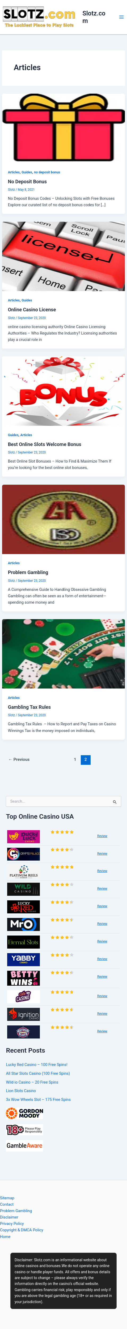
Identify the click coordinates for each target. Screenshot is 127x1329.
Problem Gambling (28, 572)
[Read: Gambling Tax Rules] (63, 653)
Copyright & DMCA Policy (21, 1230)
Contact (7, 1204)
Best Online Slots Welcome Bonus (44, 444)
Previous (18, 759)
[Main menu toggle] (121, 17)
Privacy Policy (12, 1223)
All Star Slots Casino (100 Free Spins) (38, 1073)
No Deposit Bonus (27, 181)
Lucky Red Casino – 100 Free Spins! (36, 1064)
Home (5, 1236)
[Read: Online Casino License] (63, 256)
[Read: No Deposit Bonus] (63, 128)
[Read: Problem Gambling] (63, 518)
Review (102, 836)
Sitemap (7, 1198)
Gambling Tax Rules (29, 707)
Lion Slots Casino (21, 1090)
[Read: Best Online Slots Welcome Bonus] (63, 390)
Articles (14, 172)
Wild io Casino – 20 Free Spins (32, 1082)
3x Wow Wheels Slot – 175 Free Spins (38, 1099)
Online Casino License (32, 309)
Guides (27, 172)
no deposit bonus (47, 172)
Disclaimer (9, 1217)
